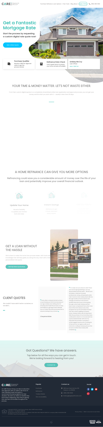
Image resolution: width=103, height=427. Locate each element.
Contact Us (51, 364)
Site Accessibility (41, 397)
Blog (72, 4)
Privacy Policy (78, 411)
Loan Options (57, 4)
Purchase (43, 4)
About (76, 4)
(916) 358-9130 (95, 4)
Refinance (50, 4)
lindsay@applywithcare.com (72, 396)
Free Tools (66, 4)
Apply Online (83, 4)
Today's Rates (40, 394)
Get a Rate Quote (13, 45)
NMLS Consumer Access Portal (92, 411)
